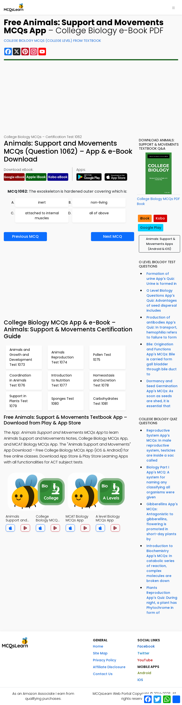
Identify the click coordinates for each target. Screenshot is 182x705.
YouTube (145, 660)
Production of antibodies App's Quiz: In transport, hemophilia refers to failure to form (161, 327)
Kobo (160, 218)
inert (42, 202)
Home (98, 646)
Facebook (146, 646)
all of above (99, 213)
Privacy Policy (104, 660)
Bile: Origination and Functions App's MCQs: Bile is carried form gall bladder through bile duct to (161, 359)
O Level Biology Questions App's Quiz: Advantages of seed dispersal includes (161, 300)
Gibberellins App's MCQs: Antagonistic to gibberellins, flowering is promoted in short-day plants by (162, 521)
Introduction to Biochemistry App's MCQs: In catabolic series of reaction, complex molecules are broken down (160, 563)
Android (144, 673)
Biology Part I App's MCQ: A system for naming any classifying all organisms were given (160, 482)
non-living (99, 202)
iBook (145, 218)
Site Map (100, 653)
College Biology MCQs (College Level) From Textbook (52, 40)
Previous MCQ (25, 236)
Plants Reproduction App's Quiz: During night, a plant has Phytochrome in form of (161, 600)
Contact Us (103, 674)
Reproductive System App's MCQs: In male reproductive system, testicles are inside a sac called (160, 445)
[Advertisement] (91, 97)
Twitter (143, 653)
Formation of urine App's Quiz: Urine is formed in (161, 278)
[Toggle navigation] (173, 7)
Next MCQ (112, 236)
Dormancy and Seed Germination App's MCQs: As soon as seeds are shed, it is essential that (161, 393)
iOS (140, 679)
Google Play (150, 227)
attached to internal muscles (42, 215)
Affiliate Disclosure (109, 667)
